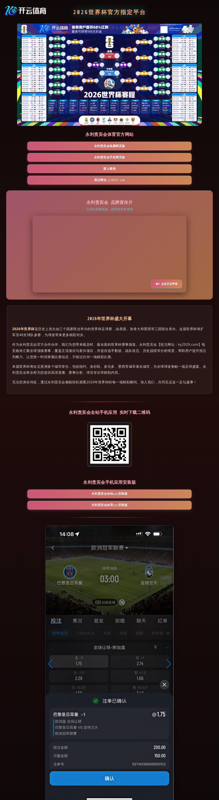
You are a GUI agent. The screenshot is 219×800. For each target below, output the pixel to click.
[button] (50, 624)
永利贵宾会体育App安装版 (134, 463)
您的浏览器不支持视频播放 (109, 220)
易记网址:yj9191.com (184, 146)
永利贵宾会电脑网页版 (35, 146)
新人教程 (134, 146)
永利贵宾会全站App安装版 (84, 463)
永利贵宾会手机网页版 (84, 146)
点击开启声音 (167, 250)
